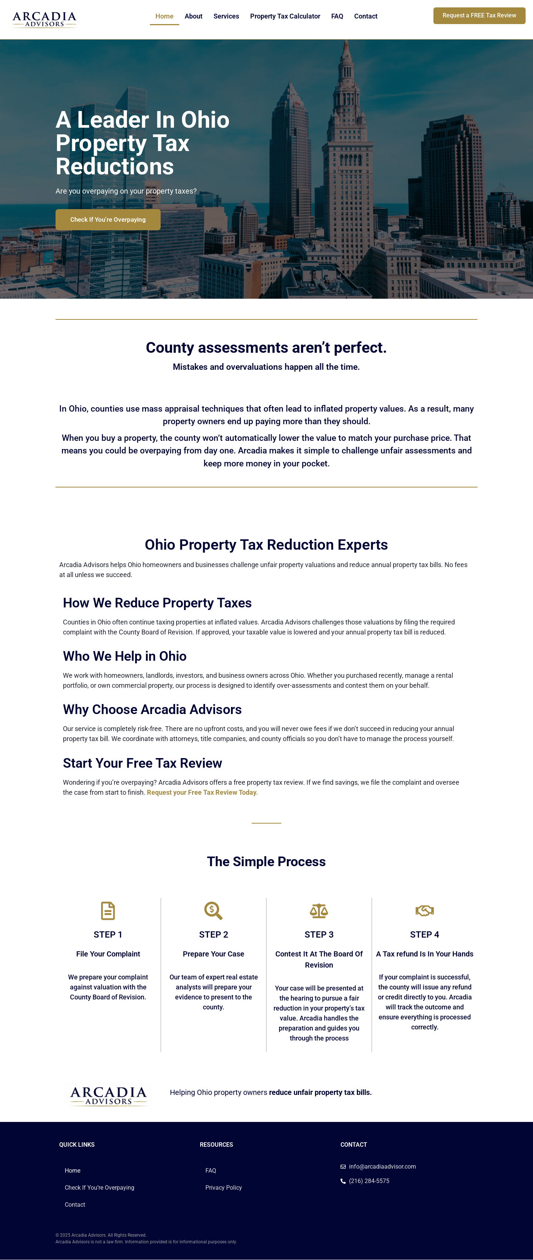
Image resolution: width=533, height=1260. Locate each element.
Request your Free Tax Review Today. (202, 792)
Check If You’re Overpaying (99, 1187)
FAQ (337, 16)
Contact (366, 16)
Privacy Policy (223, 1187)
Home (164, 16)
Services (226, 16)
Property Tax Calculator (285, 16)
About (193, 16)
